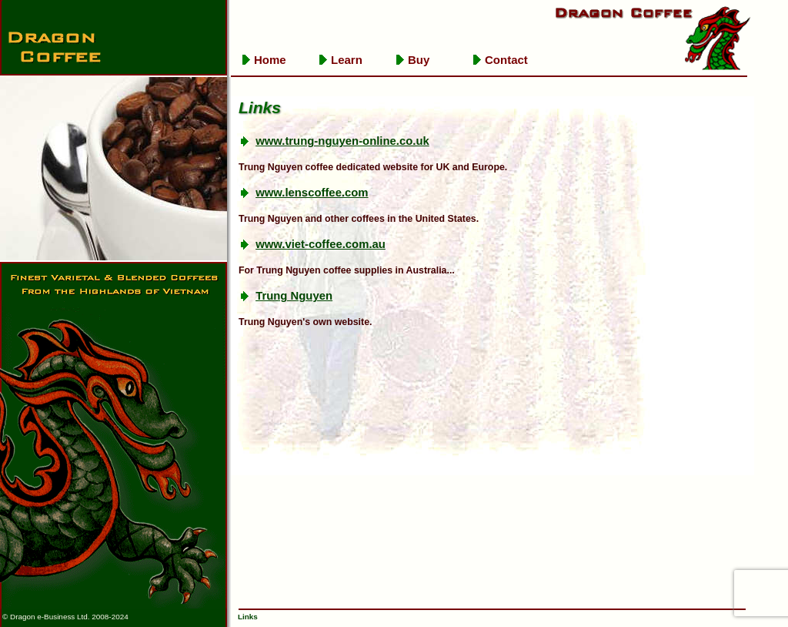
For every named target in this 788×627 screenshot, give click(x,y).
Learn (346, 59)
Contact (506, 59)
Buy (418, 59)
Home (270, 59)
